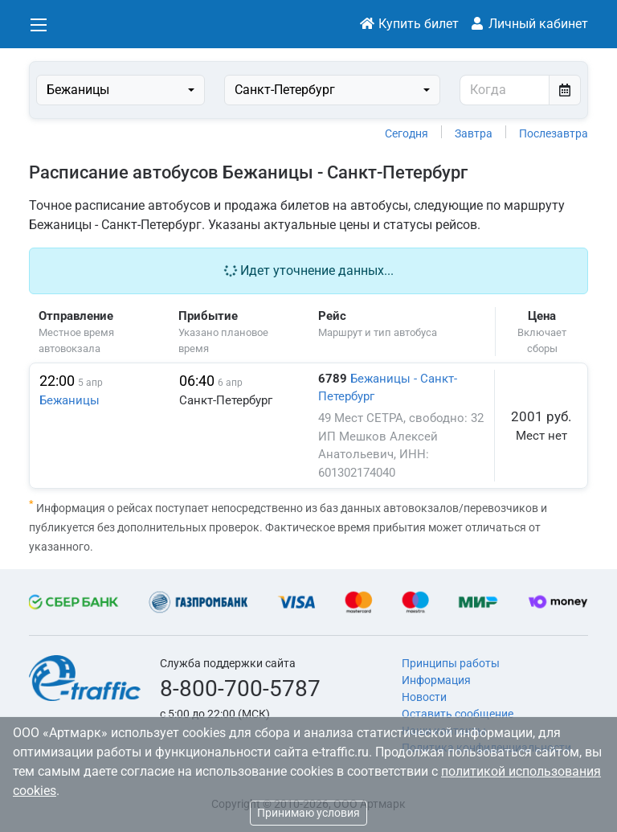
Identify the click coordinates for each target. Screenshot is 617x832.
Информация (436, 680)
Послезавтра (553, 133)
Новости (424, 697)
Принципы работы (451, 663)
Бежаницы (69, 400)
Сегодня (406, 133)
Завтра (473, 133)
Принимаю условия (308, 812)
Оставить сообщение (457, 713)
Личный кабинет (528, 23)
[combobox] (120, 90)
